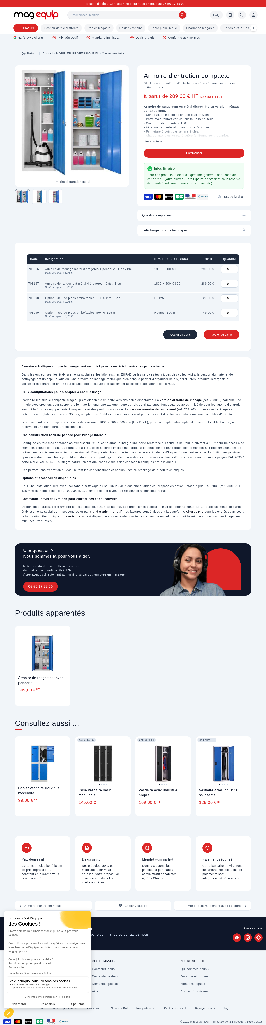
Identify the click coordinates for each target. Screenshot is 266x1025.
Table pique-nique (164, 28)
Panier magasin (99, 28)
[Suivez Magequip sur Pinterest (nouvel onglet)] (258, 937)
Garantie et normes (194, 976)
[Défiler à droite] (253, 28)
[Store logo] (36, 15)
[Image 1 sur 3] (22, 196)
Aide (95, 991)
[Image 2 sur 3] (39, 196)
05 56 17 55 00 (40, 586)
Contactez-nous (121, 3)
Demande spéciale (105, 984)
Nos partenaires (146, 1008)
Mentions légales (193, 984)
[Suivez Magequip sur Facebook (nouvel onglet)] (237, 937)
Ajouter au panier (222, 334)
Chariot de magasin (200, 28)
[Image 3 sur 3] (55, 196)
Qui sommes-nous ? (195, 969)
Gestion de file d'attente (61, 28)
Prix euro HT (95, 1008)
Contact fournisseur (195, 991)
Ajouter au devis (180, 334)
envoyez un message (109, 574)
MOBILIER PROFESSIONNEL (77, 53)
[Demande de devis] (230, 15)
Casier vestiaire (130, 28)
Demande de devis (105, 976)
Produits (25, 28)
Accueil (48, 53)
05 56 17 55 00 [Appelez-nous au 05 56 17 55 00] (174, 3)
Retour (29, 53)
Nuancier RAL (119, 1008)
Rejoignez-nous (205, 1008)
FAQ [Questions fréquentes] (216, 15)
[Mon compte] (253, 15)
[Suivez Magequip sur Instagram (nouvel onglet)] (248, 937)
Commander (194, 153)
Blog (225, 1008)
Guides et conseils (175, 1008)
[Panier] (242, 15)
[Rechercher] (127, 15)
